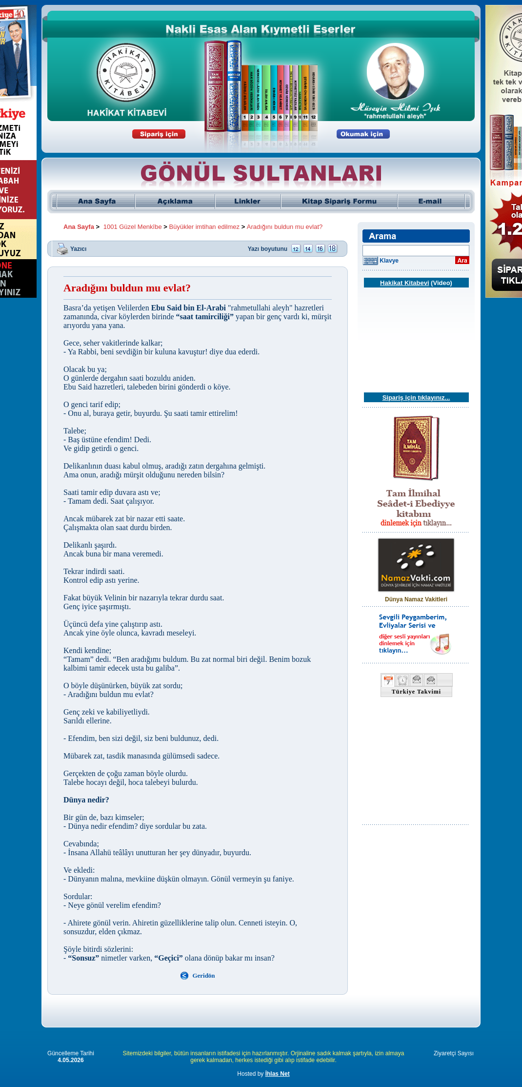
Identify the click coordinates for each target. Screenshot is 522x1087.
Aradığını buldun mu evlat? (284, 226)
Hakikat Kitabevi (404, 283)
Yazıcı (78, 248)
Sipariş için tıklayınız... (416, 397)
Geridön (203, 975)
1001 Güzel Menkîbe (132, 226)
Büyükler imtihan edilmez (204, 226)
